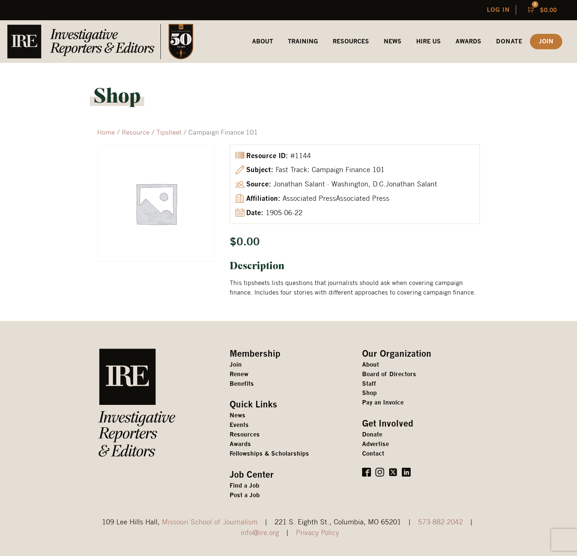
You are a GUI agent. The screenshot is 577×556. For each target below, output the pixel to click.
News (392, 41)
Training (303, 41)
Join (236, 364)
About (370, 364)
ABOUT (262, 41)
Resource (135, 132)
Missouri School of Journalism (210, 521)
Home (106, 132)
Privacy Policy (317, 532)
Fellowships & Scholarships (269, 453)
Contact (373, 453)
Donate (509, 41)
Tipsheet (168, 132)
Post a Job (245, 495)
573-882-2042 (440, 521)
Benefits (242, 383)
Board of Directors (389, 374)
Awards (240, 444)
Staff (369, 383)
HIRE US (428, 41)
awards (468, 41)
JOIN (546, 41)
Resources (245, 434)
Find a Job (244, 485)
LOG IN (498, 9)
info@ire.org (260, 532)
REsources (351, 41)
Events (239, 424)
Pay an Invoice (383, 402)
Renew (239, 374)
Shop (369, 392)
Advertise (375, 444)
